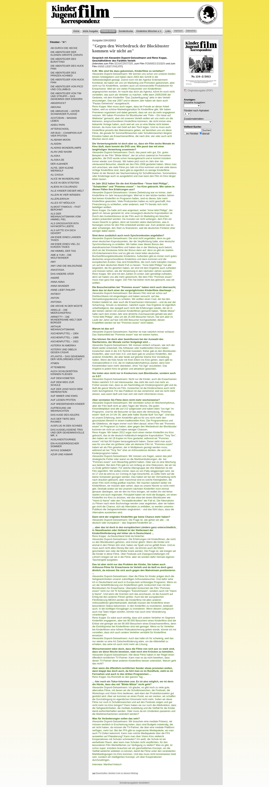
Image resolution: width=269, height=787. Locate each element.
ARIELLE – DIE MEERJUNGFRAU (61, 311)
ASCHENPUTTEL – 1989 (64, 337)
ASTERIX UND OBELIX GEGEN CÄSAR (64, 351)
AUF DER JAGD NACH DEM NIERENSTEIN (67, 390)
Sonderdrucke (126, 31)
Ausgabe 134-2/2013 (104, 40)
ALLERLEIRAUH (60, 198)
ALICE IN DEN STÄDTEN (65, 182)
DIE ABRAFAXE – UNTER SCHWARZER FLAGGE (65, 112)
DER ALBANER (59, 163)
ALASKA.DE (57, 159)
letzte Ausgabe (90, 31)
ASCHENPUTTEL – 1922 (64, 341)
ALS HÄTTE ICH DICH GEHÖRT (63, 232)
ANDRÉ (55, 277)
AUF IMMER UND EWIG (64, 395)
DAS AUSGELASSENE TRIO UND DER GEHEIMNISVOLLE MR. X (67, 432)
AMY (53, 261)
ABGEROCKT (58, 103)
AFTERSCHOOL (60, 128)
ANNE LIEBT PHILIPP (109, 66)
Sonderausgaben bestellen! (134, 782)
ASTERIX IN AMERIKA (63, 345)
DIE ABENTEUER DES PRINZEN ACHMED (63, 74)
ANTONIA (56, 301)
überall (205, 133)
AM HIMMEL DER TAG (63, 250)
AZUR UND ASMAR (62, 454)
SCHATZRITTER (123, 63)
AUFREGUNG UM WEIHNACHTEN (61, 409)
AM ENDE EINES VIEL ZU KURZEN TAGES (65, 245)
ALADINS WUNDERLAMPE (66, 147)
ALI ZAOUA (57, 174)
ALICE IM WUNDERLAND (65, 178)
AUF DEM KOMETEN (62, 378)
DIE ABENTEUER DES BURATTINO (63, 60)
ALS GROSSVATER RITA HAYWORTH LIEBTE (65, 225)
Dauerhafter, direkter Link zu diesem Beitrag (115, 773)
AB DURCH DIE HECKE (64, 48)
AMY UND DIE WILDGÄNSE (66, 265)
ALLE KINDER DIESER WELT (67, 190)
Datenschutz (191, 31)
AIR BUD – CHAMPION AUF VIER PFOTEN (66, 134)
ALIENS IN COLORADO (64, 186)
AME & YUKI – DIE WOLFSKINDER (61, 256)
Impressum (178, 31)
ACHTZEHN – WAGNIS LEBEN (64, 119)
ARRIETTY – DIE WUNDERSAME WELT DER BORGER (66, 319)
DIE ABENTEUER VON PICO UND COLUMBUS (67, 88)
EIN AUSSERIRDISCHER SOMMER (65, 445)
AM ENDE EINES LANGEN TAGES (66, 238)
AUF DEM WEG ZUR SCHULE (62, 383)
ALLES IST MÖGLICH (63, 202)
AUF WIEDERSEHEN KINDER (68, 403)
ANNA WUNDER (60, 285)
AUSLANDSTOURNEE (63, 439)
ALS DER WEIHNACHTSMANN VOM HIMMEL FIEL (66, 216)
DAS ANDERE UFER (62, 273)
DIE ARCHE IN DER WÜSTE (67, 305)
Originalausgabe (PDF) (198, 90)
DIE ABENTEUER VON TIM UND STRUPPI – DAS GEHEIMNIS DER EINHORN (66, 96)
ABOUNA (56, 107)
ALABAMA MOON (60, 139)
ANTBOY (56, 293)
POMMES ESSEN (155, 63)
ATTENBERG (58, 367)
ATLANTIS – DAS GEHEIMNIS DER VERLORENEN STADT (68, 358)
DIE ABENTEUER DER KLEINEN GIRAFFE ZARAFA (67, 53)
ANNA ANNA (58, 281)
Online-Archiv (108, 31)
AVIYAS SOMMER (61, 450)
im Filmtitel (192, 133)
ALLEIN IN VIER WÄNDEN (65, 194)
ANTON (55, 297)
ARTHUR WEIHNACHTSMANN (62, 328)
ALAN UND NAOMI (61, 151)
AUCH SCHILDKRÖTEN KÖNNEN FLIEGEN (64, 373)
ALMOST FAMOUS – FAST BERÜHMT (66, 208)
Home (76, 31)
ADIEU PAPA (58, 124)
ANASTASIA (57, 269)
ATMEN (55, 363)
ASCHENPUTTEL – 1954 (64, 333)
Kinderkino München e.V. (149, 31)
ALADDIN (56, 143)
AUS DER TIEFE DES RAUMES (63, 420)
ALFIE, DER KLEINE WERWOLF (62, 169)
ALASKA (55, 155)
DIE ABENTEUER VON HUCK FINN (67, 81)
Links (168, 31)
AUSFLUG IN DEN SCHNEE (66, 425)
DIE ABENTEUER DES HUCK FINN (67, 67)
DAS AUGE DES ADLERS (65, 414)
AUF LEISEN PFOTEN (63, 399)
